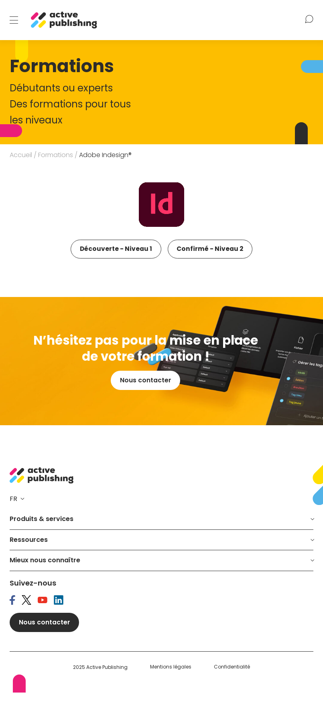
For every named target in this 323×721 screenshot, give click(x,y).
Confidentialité (232, 695)
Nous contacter (145, 407)
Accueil (21, 155)
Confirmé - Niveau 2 (114, 276)
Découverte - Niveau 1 (117, 249)
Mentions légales (170, 695)
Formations (55, 155)
